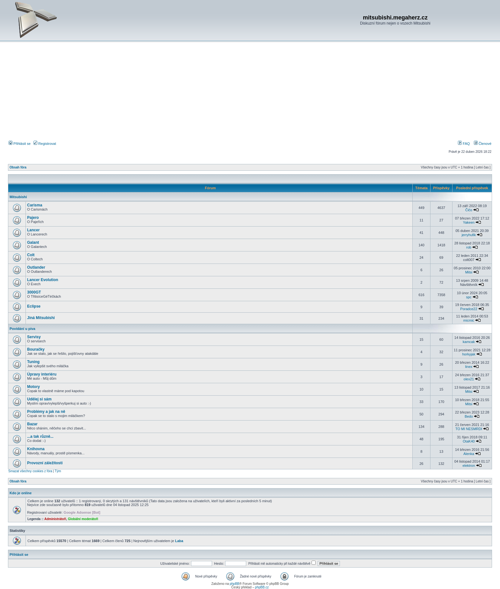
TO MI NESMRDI (468, 429)
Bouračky (36, 349)
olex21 (469, 379)
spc (468, 297)
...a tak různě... (40, 436)
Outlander (36, 267)
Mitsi (469, 272)
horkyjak (468, 354)
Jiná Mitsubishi (41, 318)
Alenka (468, 454)
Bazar (32, 424)
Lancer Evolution (42, 280)
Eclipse (33, 306)
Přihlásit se (20, 143)
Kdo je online (21, 493)
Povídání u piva (22, 329)
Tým (58, 471)
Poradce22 (468, 309)
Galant (33, 242)
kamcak (469, 342)
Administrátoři (55, 519)
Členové (482, 143)
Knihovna (36, 449)
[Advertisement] (250, 92)
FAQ (464, 143)
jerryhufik (469, 235)
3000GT (34, 292)
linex (469, 367)
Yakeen (469, 222)
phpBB (234, 583)
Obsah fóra (18, 167)
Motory (33, 386)
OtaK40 (468, 441)
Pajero (33, 217)
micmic (468, 320)
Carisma (34, 205)
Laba (179, 541)
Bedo (469, 416)
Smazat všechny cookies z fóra (30, 471)
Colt (30, 255)
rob (468, 247)
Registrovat (44, 143)
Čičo (468, 210)
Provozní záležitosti (44, 463)
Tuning (33, 362)
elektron (468, 465)
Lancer (33, 230)
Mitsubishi (18, 197)
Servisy (34, 337)
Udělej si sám (39, 399)
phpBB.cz (262, 587)
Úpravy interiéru (41, 374)
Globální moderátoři (83, 519)
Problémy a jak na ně (46, 411)
